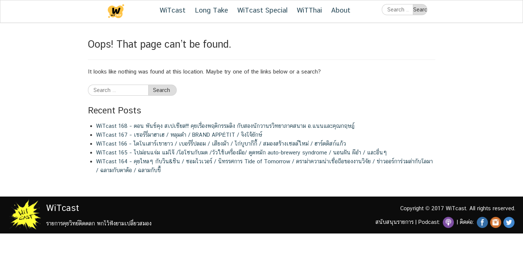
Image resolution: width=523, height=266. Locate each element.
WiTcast (173, 10)
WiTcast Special (262, 10)
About (340, 10)
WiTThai (309, 10)
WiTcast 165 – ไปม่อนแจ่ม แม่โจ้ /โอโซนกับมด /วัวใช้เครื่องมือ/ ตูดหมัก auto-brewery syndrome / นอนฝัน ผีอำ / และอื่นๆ (241, 152)
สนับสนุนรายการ (395, 222)
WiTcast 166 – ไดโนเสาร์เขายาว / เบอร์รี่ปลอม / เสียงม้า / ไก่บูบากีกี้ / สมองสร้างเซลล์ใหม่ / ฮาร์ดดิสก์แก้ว (221, 143)
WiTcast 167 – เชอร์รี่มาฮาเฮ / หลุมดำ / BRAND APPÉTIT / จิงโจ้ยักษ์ (179, 135)
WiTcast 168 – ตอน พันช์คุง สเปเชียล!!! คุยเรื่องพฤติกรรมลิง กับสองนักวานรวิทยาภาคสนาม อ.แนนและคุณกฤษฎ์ (225, 126)
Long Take (211, 10)
